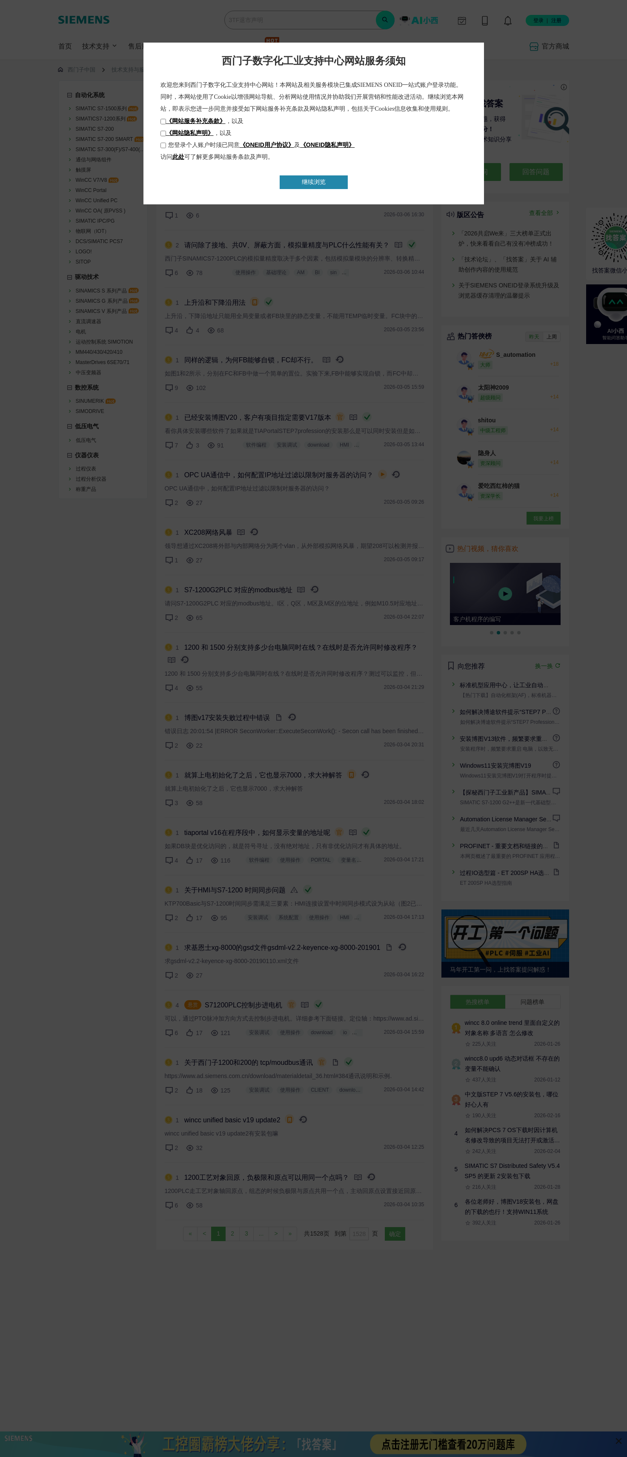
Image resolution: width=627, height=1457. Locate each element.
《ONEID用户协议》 (267, 144)
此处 (178, 156)
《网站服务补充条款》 (196, 121)
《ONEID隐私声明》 (327, 144)
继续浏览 (314, 181)
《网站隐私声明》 (190, 132)
